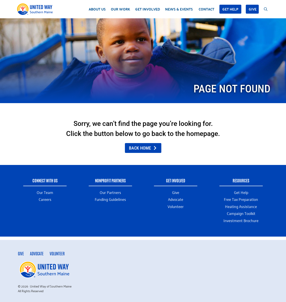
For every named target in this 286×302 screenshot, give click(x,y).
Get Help (230, 9)
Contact (206, 9)
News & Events (179, 9)
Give (253, 9)
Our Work (120, 9)
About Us (97, 9)
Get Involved (147, 9)
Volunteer (57, 253)
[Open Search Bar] (265, 9)
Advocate (37, 253)
